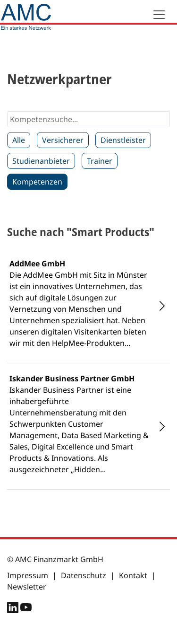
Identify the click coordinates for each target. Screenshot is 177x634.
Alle (18, 140)
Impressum (27, 575)
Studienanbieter (41, 161)
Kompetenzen (37, 181)
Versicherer (63, 140)
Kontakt (133, 575)
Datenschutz (83, 575)
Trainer (99, 161)
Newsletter (26, 586)
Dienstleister (123, 140)
